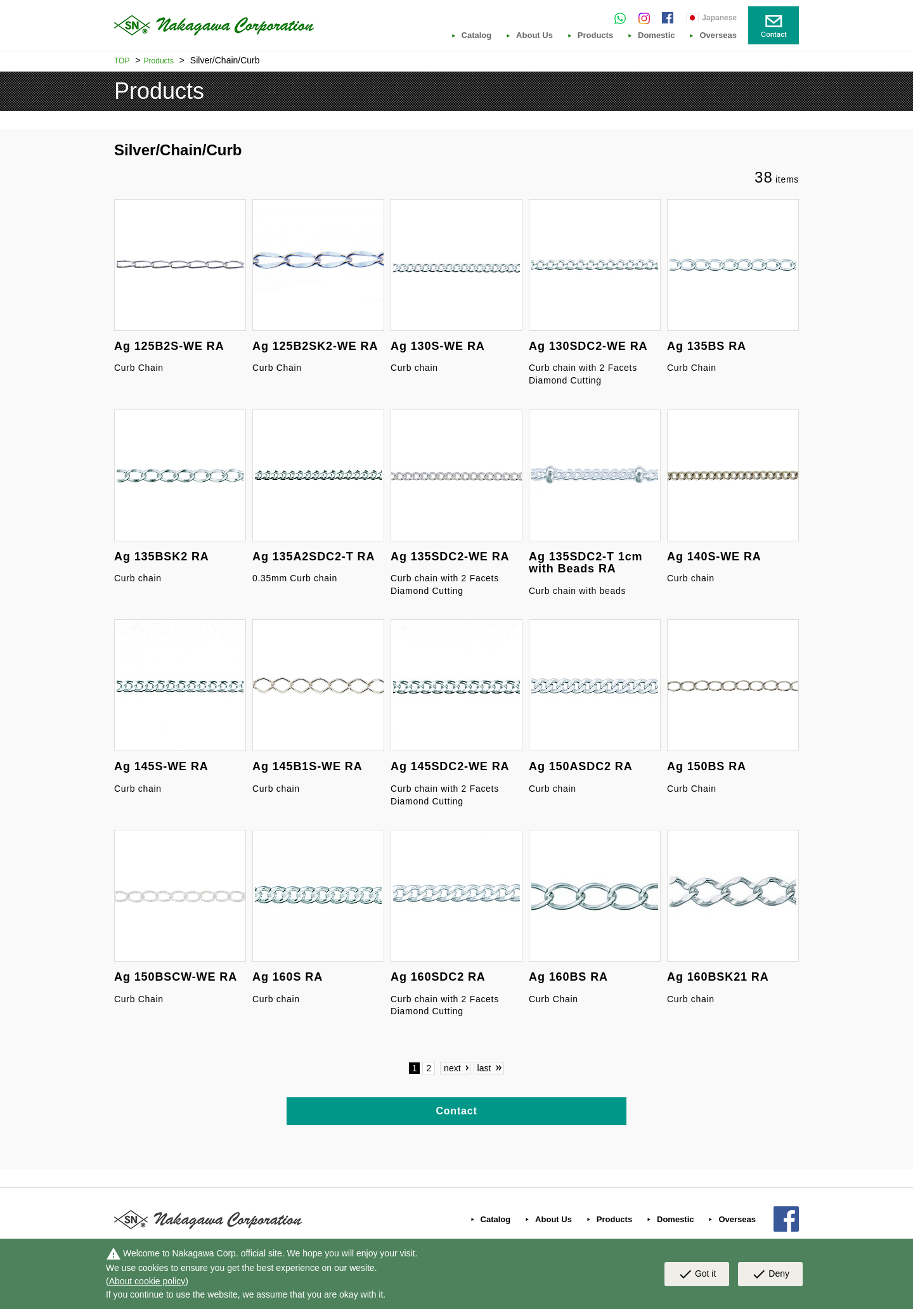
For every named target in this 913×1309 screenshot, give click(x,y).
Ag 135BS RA (706, 346)
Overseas (718, 35)
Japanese (719, 17)
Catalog (477, 35)
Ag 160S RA (287, 976)
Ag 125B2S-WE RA (169, 346)
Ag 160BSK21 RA (718, 976)
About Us (534, 35)
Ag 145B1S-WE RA (307, 766)
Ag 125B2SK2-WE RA (315, 346)
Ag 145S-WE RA (161, 766)
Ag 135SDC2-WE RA (450, 556)
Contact (456, 1111)
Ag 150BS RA (706, 766)
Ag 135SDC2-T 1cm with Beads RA (585, 563)
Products (595, 35)
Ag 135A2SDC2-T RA (313, 556)
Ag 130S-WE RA (438, 346)
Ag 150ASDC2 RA (581, 766)
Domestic (656, 35)
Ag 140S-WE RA (714, 556)
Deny (770, 1274)
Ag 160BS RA (568, 976)
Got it (697, 1274)
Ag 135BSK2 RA (161, 556)
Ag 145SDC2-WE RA (450, 766)
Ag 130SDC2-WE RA (588, 346)
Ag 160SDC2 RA (438, 976)
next (452, 1068)
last (484, 1068)
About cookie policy (147, 1281)
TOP (121, 60)
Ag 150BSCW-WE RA (175, 976)
